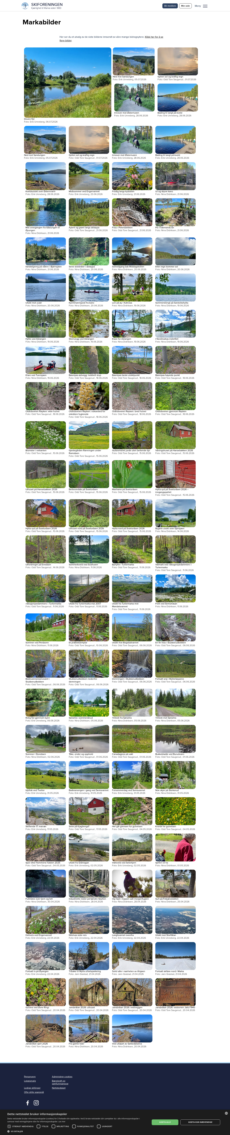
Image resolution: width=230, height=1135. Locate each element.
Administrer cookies (62, 1077)
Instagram (36, 1103)
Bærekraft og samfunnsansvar (60, 1083)
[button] (202, 6)
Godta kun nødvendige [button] (200, 1122)
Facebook (27, 1103)
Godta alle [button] (165, 1122)
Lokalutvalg (30, 1081)
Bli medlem (170, 5)
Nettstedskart (59, 1088)
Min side (185, 5)
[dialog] (115, 1122)
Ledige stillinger (32, 1088)
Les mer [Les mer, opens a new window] (62, 1121)
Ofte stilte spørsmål (34, 1093)
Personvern (30, 1077)
